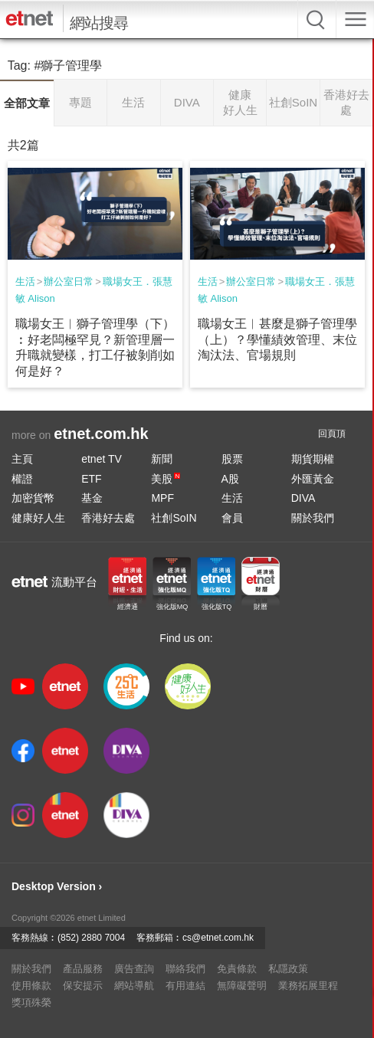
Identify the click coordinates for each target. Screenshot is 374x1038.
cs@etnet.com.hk (218, 937)
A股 (230, 479)
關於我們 (312, 518)
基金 (92, 498)
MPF (162, 498)
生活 (25, 281)
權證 (22, 479)
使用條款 (31, 985)
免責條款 (237, 968)
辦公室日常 (69, 281)
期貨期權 (312, 459)
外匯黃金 (312, 479)
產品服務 (83, 968)
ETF (91, 479)
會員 (232, 518)
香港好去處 (108, 518)
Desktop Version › (56, 886)
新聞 (161, 459)
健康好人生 (38, 518)
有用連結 (185, 985)
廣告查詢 (134, 968)
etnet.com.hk (101, 433)
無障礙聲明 (242, 985)
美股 (165, 479)
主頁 (22, 459)
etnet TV (101, 459)
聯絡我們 (185, 968)
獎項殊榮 (31, 1002)
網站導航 (134, 985)
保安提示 (83, 985)
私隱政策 (288, 968)
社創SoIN (173, 518)
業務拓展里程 (308, 985)
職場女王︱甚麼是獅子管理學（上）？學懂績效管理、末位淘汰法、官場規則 (277, 339)
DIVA (303, 498)
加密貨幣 (32, 498)
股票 (232, 459)
